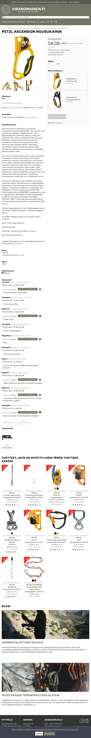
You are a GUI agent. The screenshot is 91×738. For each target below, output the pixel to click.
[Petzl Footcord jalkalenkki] (34, 486)
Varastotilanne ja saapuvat (12, 103)
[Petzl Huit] (79, 532)
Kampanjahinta (54, 39)
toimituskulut (51, 47)
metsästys (33, 22)
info (42, 22)
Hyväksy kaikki (49, 734)
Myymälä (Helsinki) (15, 107)
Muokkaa (39, 734)
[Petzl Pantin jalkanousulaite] (56, 532)
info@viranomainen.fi (53, 726)
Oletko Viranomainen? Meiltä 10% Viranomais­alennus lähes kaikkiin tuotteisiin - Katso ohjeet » (45, 2)
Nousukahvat (63, 28)
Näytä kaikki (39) (9, 422)
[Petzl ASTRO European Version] (12, 532)
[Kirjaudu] (48, 21)
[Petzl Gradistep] (12, 578)
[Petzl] (7, 442)
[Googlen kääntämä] (9, 289)
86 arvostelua (30, 117)
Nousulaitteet (50, 28)
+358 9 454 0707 (56, 724)
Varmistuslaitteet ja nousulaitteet (29, 28)
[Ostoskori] (51, 22)
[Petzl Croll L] (34, 532)
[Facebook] (82, 721)
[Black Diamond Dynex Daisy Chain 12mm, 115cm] (34, 578)
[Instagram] (86, 721)
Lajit (4, 28)
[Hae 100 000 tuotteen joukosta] (45, 17)
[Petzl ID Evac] (56, 486)
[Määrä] (52, 64)
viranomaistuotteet (14, 22)
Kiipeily (11, 28)
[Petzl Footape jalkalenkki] (12, 486)
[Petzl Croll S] (79, 486)
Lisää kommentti (24, 422)
